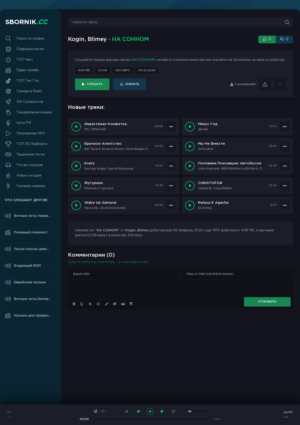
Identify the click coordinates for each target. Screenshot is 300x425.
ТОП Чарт (24, 59)
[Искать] (287, 22)
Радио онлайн (27, 70)
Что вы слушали (29, 165)
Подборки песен (30, 49)
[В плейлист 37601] (284, 185)
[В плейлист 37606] (171, 146)
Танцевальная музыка (34, 112)
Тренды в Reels (29, 91)
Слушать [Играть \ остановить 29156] (94, 84)
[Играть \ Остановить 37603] (190, 166)
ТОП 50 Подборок (31, 144)
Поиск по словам (30, 38)
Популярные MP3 (30, 133)
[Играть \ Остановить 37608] (76, 126)
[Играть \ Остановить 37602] (76, 185)
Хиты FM (23, 123)
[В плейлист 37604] (171, 166)
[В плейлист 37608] (171, 126)
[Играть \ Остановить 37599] (190, 205)
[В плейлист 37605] (284, 146)
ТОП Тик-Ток (27, 80)
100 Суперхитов (29, 101)
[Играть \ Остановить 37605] (190, 146)
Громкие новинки (30, 186)
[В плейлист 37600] (171, 205)
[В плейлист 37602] (171, 185)
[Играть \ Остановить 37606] (76, 146)
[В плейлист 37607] (284, 126)
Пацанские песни (30, 154)
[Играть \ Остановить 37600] (76, 205)
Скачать (132, 84)
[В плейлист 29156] (280, 84)
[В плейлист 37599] (284, 205)
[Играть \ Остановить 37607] (190, 126)
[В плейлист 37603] (284, 166)
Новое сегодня (28, 175)
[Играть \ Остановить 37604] (76, 166)
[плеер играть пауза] (150, 411)
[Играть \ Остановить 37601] (190, 185)
